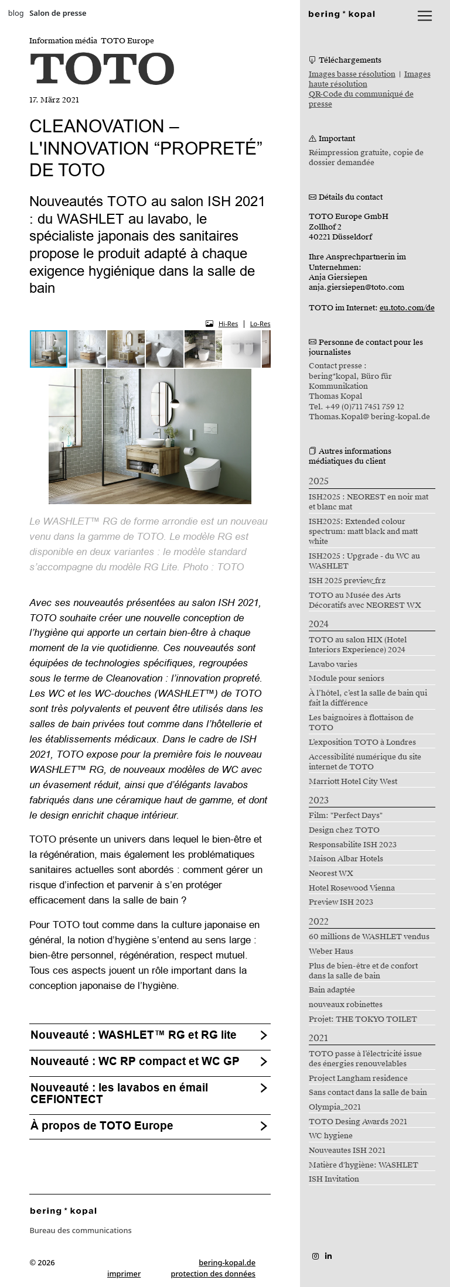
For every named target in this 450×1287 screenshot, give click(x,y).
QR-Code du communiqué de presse (361, 99)
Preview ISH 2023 (341, 902)
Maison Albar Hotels (346, 859)
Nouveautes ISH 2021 (347, 1150)
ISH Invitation (334, 1179)
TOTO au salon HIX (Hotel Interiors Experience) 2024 (358, 645)
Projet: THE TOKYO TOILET (363, 1019)
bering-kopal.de (227, 1262)
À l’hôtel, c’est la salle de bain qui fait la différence (368, 698)
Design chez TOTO (344, 830)
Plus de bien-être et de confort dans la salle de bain (363, 971)
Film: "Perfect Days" (346, 815)
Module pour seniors (346, 678)
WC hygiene (331, 1136)
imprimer (124, 1273)
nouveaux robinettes (346, 1005)
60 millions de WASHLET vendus (369, 937)
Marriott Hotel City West (353, 781)
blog (16, 13)
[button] (88, 349)
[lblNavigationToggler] (425, 16)
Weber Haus (331, 951)
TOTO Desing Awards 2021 (358, 1122)
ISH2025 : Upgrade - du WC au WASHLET (364, 561)
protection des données (213, 1273)
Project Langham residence (358, 1078)
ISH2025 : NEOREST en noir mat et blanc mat (368, 502)
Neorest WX (331, 873)
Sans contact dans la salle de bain (368, 1092)
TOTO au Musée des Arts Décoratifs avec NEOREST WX (365, 600)
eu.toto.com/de (407, 308)
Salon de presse (57, 13)
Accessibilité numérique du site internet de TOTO (365, 762)
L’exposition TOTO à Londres (362, 742)
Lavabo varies (333, 664)
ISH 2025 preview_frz (347, 581)
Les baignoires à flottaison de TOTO (361, 723)
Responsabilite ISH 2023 (353, 845)
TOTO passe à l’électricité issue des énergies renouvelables (365, 1059)
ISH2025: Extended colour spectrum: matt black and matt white (363, 531)
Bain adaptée (332, 990)
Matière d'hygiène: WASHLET (363, 1165)
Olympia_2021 (335, 1107)
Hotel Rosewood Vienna (352, 888)
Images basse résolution (352, 74)
